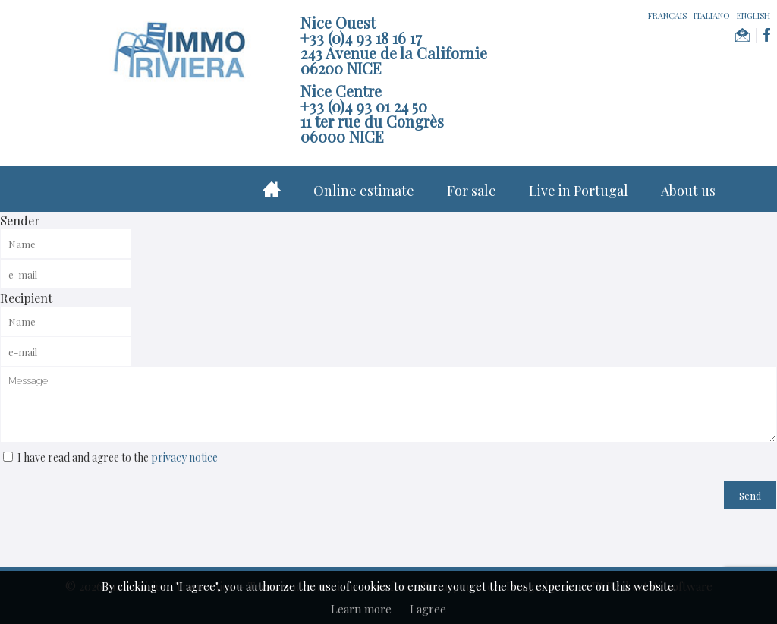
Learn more (361, 608)
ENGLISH (753, 15)
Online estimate (363, 190)
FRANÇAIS (667, 15)
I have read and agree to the (117, 457)
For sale (471, 190)
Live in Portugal (578, 190)
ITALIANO (712, 15)
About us (688, 190)
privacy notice (184, 457)
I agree (428, 608)
